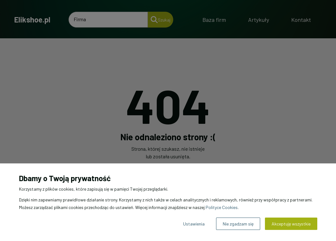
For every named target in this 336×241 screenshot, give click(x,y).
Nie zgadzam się (238, 223)
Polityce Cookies (222, 207)
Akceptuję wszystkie (291, 223)
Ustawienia (194, 223)
